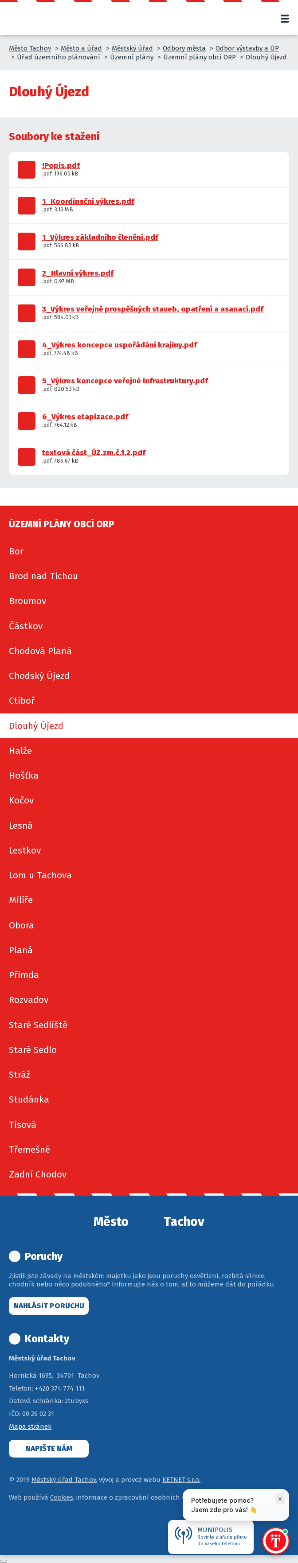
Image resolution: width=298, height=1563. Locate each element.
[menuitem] (149, 551)
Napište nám (49, 1448)
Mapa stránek (30, 1426)
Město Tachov (30, 48)
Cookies (61, 1497)
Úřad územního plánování (58, 57)
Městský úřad (132, 48)
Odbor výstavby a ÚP (247, 48)
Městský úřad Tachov (63, 1480)
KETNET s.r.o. (181, 1480)
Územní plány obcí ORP (199, 57)
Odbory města (184, 48)
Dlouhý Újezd (266, 57)
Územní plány (131, 57)
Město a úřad (81, 48)
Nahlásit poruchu (49, 1305)
